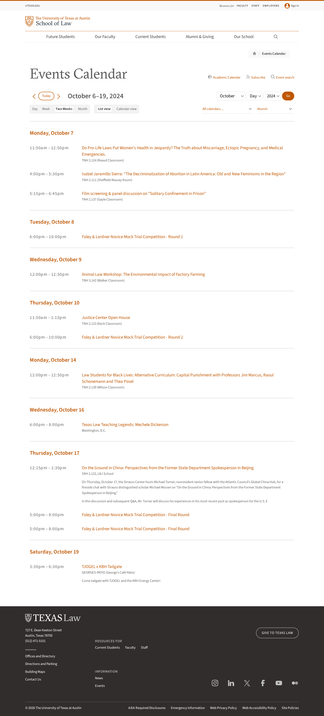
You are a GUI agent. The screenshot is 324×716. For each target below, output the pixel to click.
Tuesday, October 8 (52, 222)
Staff (255, 6)
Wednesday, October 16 (57, 410)
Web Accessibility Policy (259, 707)
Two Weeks (64, 108)
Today (46, 95)
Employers (271, 6)
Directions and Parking (41, 663)
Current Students (153, 37)
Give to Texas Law (277, 632)
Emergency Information (188, 707)
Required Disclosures (147, 707)
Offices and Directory (40, 656)
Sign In (292, 5)
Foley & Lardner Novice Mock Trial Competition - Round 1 (132, 237)
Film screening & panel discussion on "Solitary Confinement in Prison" (144, 194)
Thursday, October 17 (54, 453)
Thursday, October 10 (54, 303)
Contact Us (33, 679)
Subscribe (255, 77)
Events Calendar (274, 53)
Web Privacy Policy (223, 707)
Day (35, 108)
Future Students (63, 37)
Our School (246, 37)
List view (104, 108)
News (99, 678)
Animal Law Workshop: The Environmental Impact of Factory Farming (143, 274)
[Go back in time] (34, 96)
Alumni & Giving (202, 37)
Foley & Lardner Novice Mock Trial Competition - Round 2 (132, 337)
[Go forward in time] (58, 96)
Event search (282, 77)
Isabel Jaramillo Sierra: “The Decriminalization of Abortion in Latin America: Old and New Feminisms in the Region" (184, 174)
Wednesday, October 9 (55, 259)
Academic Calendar (224, 77)
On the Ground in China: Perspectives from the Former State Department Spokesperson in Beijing (168, 468)
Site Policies (290, 707)
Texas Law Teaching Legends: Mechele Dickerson (125, 425)
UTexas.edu (32, 6)
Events (100, 685)
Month (82, 108)
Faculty (242, 6)
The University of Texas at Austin (58, 707)
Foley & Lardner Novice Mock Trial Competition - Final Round (135, 515)
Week (46, 108)
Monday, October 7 (51, 133)
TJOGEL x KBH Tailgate (102, 567)
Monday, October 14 (53, 360)
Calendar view (127, 108)
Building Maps (35, 671)
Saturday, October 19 (54, 552)
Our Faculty (108, 37)
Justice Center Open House (106, 318)
